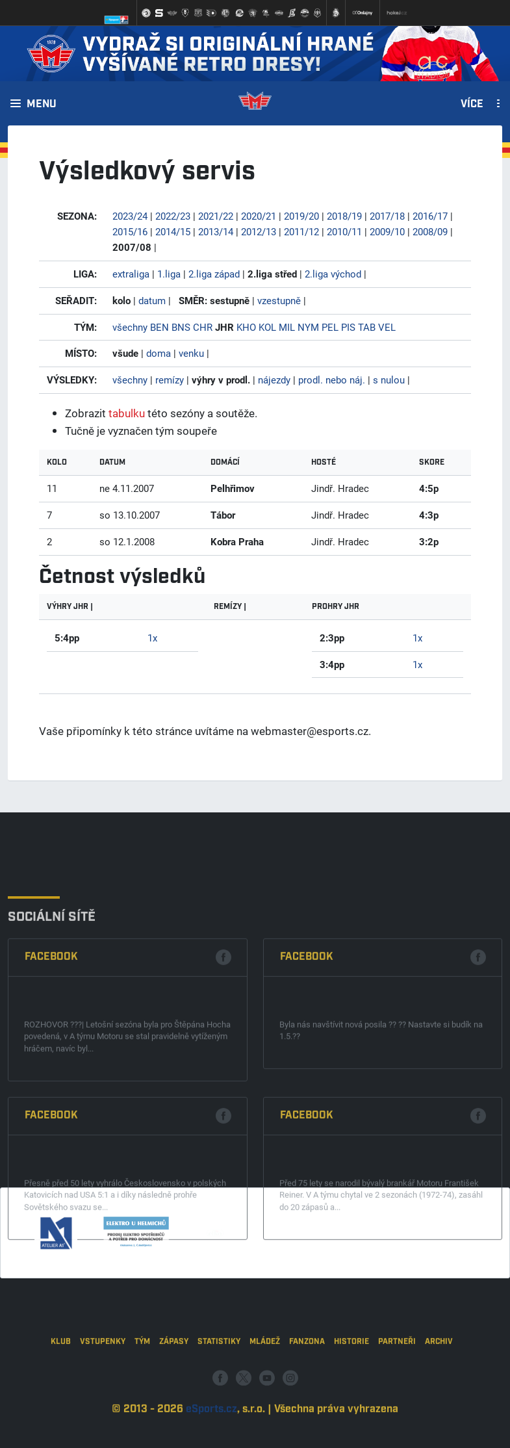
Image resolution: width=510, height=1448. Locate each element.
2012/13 (258, 231)
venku (191, 352)
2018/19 (344, 215)
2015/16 (129, 231)
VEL (387, 326)
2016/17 (430, 215)
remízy (169, 379)
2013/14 (215, 231)
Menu (42, 104)
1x (152, 637)
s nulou (389, 379)
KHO (246, 326)
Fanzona (307, 1390)
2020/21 (258, 215)
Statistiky (219, 1390)
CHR (202, 326)
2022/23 (172, 215)
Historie (351, 1390)
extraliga (130, 273)
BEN (159, 326)
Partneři (397, 1390)
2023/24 (129, 215)
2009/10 (387, 231)
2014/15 (172, 231)
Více (472, 104)
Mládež (264, 1390)
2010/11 (344, 231)
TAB (367, 326)
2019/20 (301, 215)
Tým (142, 1390)
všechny (129, 326)
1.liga (169, 273)
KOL (267, 326)
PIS (348, 326)
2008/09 (430, 231)
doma (158, 352)
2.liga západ (214, 273)
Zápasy (173, 1390)
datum (152, 300)
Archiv (439, 1390)
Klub (61, 1390)
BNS (181, 326)
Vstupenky (102, 1390)
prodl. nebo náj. (331, 379)
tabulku (126, 413)
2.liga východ (333, 273)
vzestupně (279, 300)
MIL (287, 326)
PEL (330, 326)
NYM (308, 326)
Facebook (51, 1073)
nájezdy (274, 379)
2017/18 (387, 215)
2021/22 (215, 215)
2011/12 (301, 231)
